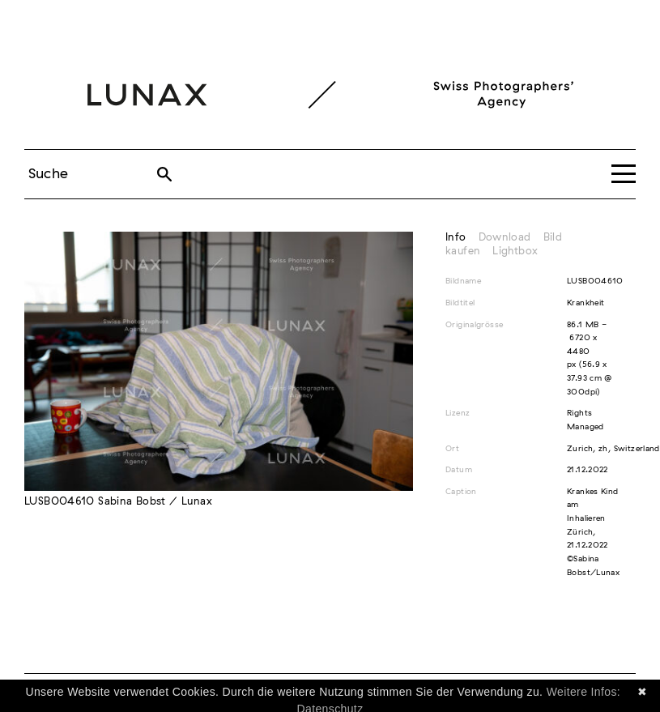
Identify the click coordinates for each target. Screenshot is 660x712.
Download (505, 237)
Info (455, 237)
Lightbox (515, 251)
